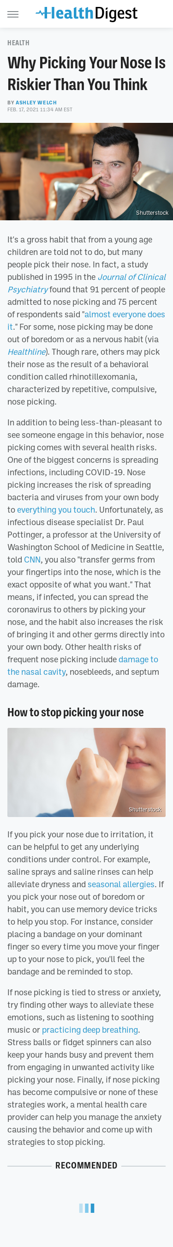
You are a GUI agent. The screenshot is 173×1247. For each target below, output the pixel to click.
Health (18, 43)
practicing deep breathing (90, 1029)
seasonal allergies (121, 884)
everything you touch (56, 509)
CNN (32, 559)
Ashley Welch (36, 102)
